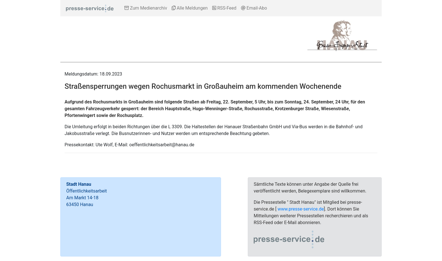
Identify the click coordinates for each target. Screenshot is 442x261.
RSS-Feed (224, 8)
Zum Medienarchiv (145, 8)
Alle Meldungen (190, 8)
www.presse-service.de (301, 209)
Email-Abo (254, 8)
